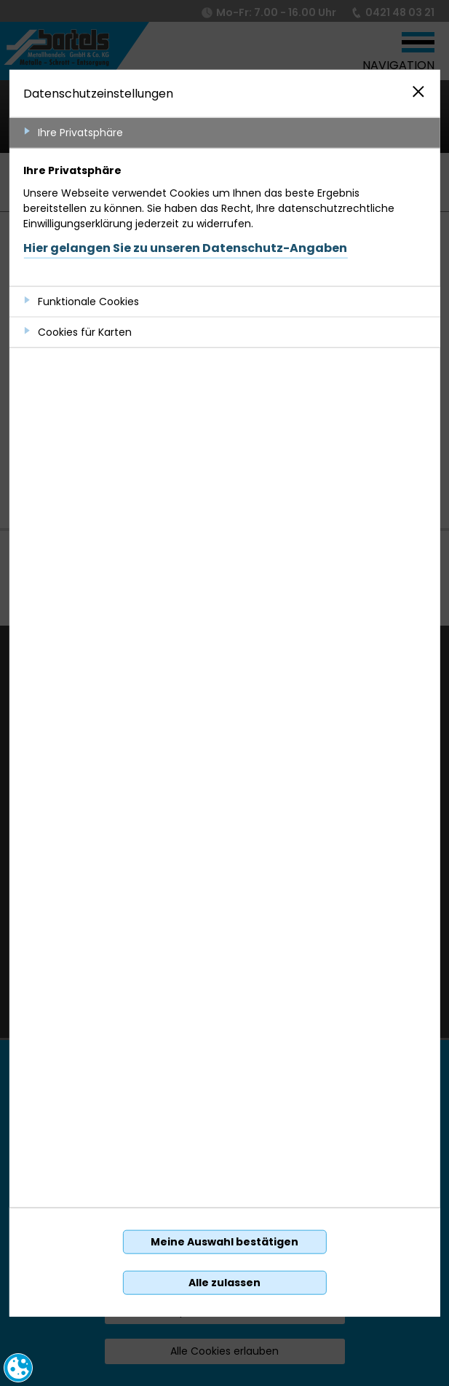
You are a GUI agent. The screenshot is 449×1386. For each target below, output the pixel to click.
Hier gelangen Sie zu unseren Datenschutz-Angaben (185, 247)
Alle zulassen (224, 1282)
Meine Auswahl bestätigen (224, 1242)
